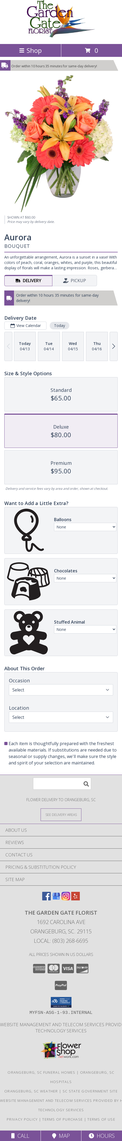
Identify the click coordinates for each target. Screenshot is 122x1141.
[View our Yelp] (75, 899)
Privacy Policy (22, 1119)
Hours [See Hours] (102, 1135)
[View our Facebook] (46, 899)
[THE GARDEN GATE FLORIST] (61, 36)
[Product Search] (62, 784)
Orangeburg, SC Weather (31, 1091)
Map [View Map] (61, 1135)
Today (59, 325)
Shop (30, 50)
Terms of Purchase (62, 1119)
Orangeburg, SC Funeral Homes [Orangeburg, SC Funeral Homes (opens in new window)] (41, 1072)
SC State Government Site (90, 1091)
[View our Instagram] (66, 899)
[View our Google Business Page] (56, 899)
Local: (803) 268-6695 (61, 940)
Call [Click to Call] (20, 1135)
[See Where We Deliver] (61, 814)
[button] (61, 1002)
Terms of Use (101, 1119)
